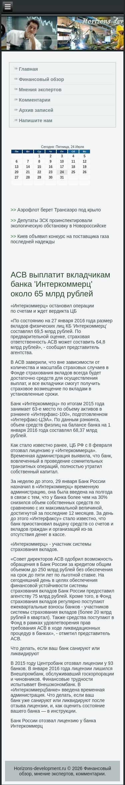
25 (73, 172)
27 (16, 177)
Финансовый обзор (41, 79)
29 (39, 177)
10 (62, 161)
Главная (28, 69)
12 (84, 161)
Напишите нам (35, 120)
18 (73, 167)
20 (16, 172)
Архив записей (36, 110)
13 (16, 167)
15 (39, 167)
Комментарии (34, 100)
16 (50, 167)
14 (28, 167)
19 (84, 167)
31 (62, 177)
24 (62, 172)
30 (50, 177)
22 (39, 172)
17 (62, 167)
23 (50, 172)
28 (28, 177)
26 (84, 172)
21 (28, 172)
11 (73, 161)
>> (14, 209)
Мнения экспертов (40, 89)
